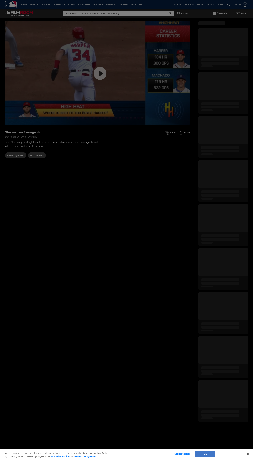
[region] (126, 454)
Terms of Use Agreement (85, 456)
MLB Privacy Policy (60, 456)
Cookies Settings (182, 454)
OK (205, 454)
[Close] (247, 453)
